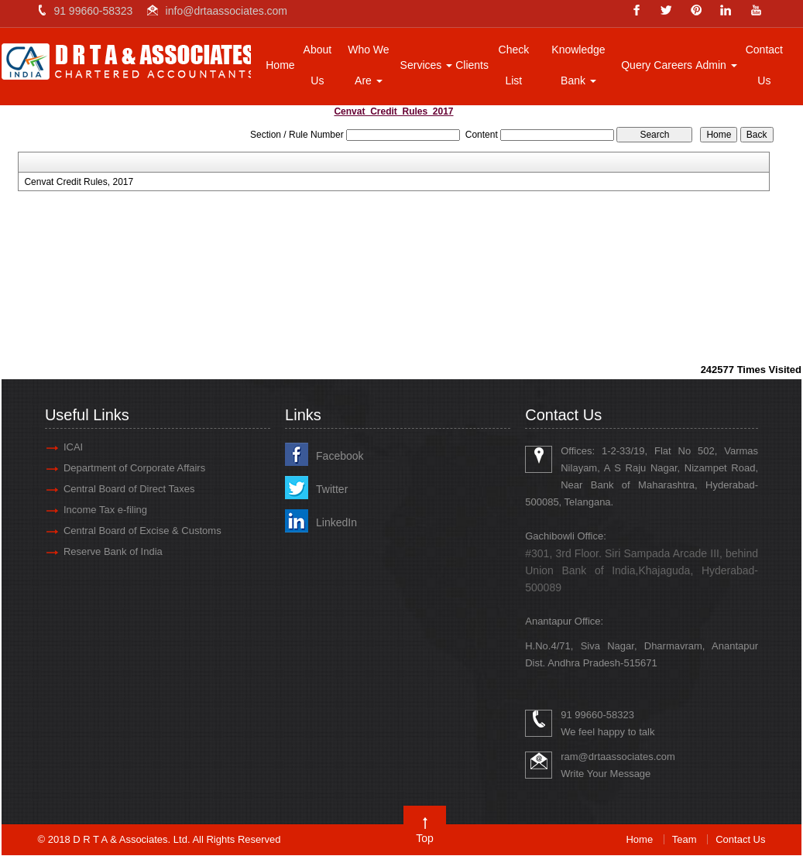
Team (684, 839)
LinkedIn (337, 522)
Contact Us (764, 65)
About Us (318, 65)
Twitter (332, 489)
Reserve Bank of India (113, 551)
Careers (673, 65)
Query (635, 65)
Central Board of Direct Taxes (130, 489)
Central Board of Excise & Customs (143, 530)
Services (426, 65)
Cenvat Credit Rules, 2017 (78, 181)
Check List (514, 65)
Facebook (340, 456)
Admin (716, 65)
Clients (472, 65)
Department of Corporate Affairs (135, 468)
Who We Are (368, 65)
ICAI (74, 447)
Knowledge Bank (578, 65)
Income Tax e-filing (106, 509)
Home (280, 65)
